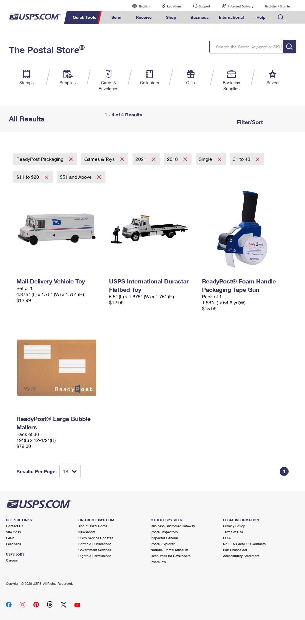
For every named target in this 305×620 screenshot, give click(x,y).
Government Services (94, 550)
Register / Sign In (277, 6)
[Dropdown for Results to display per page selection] (70, 471)
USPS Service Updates (95, 538)
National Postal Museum (169, 550)
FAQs (10, 538)
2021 (141, 159)
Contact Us (14, 526)
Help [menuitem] (261, 17)
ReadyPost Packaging (40, 159)
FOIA (227, 538)
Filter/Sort (249, 122)
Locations (174, 6)
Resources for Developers (171, 556)
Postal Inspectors (164, 532)
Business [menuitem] (199, 17)
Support (204, 6)
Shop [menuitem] (171, 17)
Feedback (13, 544)
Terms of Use (233, 532)
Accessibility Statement (241, 556)
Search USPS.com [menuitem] (280, 17)
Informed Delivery (240, 6)
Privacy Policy (234, 526)
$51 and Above (76, 177)
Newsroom (86, 532)
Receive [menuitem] (144, 17)
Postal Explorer (163, 544)
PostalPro (158, 562)
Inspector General (164, 538)
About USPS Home (92, 526)
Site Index (13, 532)
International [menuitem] (231, 17)
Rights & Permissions (94, 556)
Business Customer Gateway (173, 526)
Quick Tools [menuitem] (85, 17)
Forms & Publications (94, 544)
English (138, 6)
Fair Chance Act (235, 550)
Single (206, 159)
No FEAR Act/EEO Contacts (244, 544)
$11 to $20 (28, 177)
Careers (12, 560)
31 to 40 (242, 159)
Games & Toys (100, 159)
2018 (173, 159)
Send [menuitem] (116, 17)
